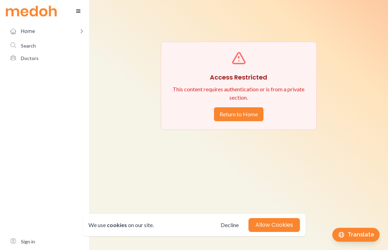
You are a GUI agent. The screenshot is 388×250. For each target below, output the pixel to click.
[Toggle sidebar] (78, 11)
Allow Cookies (274, 225)
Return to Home (239, 114)
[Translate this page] (356, 235)
